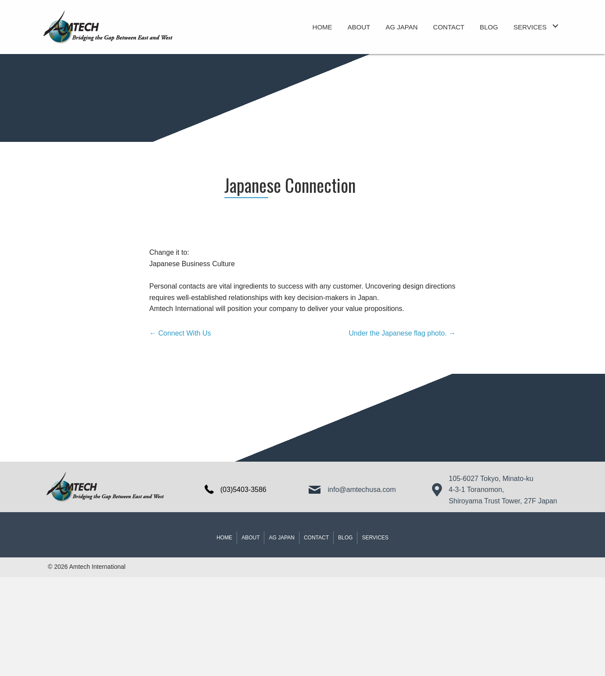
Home (224, 538)
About (250, 538)
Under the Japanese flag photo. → (402, 333)
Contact (316, 538)
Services (375, 538)
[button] (555, 26)
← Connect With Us (180, 333)
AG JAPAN (281, 538)
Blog (345, 538)
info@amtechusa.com (362, 489)
